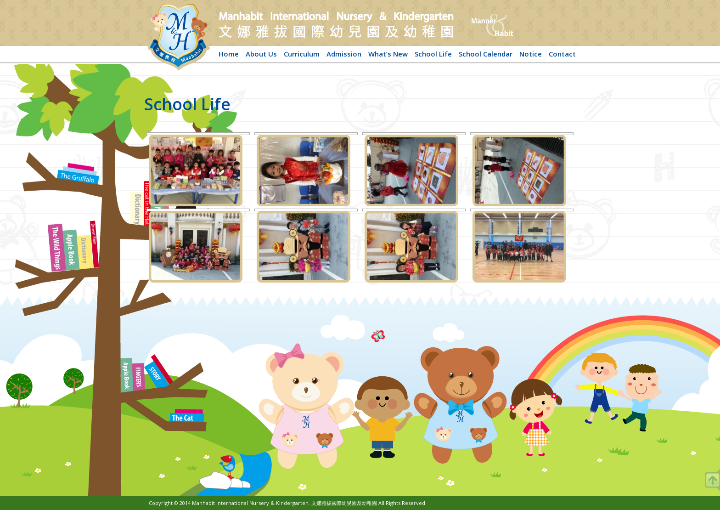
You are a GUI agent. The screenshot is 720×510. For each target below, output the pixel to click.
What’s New (388, 53)
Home (229, 53)
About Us (261, 53)
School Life (433, 53)
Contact (562, 53)
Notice (530, 53)
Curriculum (302, 53)
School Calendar (485, 53)
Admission (343, 53)
